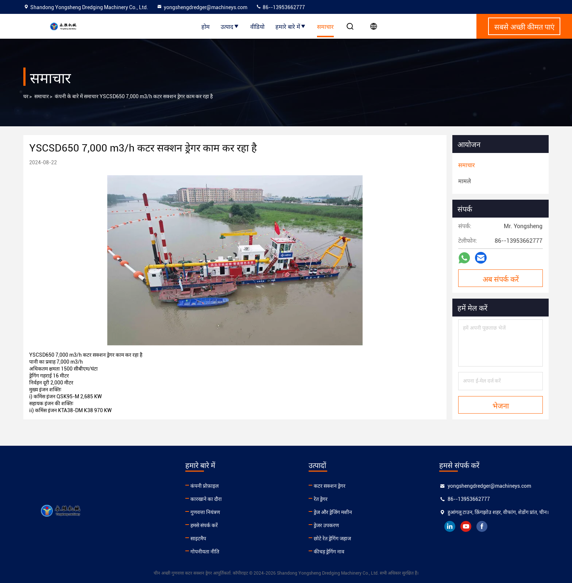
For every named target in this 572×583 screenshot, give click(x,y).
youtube (465, 526)
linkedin (449, 526)
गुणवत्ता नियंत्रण (205, 512)
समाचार (325, 26)
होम (205, 26)
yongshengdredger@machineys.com (201, 7)
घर (25, 96)
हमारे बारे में (290, 26)
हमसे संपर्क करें (204, 525)
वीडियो (257, 26)
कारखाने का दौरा (206, 499)
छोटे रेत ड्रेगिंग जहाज (332, 538)
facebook (481, 526)
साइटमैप (198, 538)
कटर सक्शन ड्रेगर (329, 486)
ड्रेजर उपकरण (326, 525)
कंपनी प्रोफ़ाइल (204, 486)
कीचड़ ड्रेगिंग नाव (329, 552)
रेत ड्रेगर (321, 499)
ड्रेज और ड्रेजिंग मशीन (333, 512)
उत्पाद (230, 26)
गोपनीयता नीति (204, 552)
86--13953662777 (280, 7)
